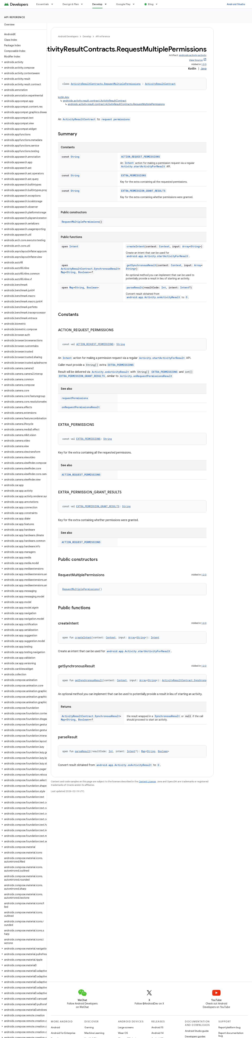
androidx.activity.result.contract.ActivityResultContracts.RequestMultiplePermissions (116, 104)
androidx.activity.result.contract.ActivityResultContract (94, 100)
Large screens (125, 1027)
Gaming (89, 1027)
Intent (129, 163)
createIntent (135, 246)
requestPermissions (75, 398)
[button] (22, 62)
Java (203, 68)
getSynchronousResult (141, 265)
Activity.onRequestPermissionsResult (146, 376)
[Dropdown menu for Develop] (107, 4)
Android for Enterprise (63, 1033)
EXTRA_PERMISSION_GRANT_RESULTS (143, 190)
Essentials (42, 4)
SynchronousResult (167, 716)
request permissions (115, 119)
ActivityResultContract (160, 83)
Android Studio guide (197, 1030)
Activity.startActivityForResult (143, 166)
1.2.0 (203, 64)
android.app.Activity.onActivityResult (153, 297)
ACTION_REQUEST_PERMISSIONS (140, 156)
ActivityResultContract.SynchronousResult (90, 268)
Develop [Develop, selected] (97, 4)
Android (55, 1027)
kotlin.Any (63, 97)
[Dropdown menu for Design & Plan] (83, 4)
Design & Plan (71, 4)
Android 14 (157, 1033)
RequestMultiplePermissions (80, 221)
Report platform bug (229, 1027)
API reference (14, 17)
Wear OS (123, 1033)
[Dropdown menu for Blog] (158, 4)
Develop (87, 36)
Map (63, 272)
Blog (150, 4)
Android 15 (157, 1027)
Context (164, 246)
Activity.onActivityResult (110, 371)
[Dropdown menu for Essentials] (53, 4)
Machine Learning (94, 1033)
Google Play (123, 4)
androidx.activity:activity (192, 55)
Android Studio (236, 4)
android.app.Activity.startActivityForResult (157, 256)
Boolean (83, 272)
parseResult (135, 287)
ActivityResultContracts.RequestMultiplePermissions (106, 83)
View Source (196, 60)
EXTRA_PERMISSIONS (133, 175)
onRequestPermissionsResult (81, 407)
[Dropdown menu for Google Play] (135, 4)
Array (185, 246)
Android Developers (68, 36)
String (75, 156)
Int (163, 287)
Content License (147, 781)
